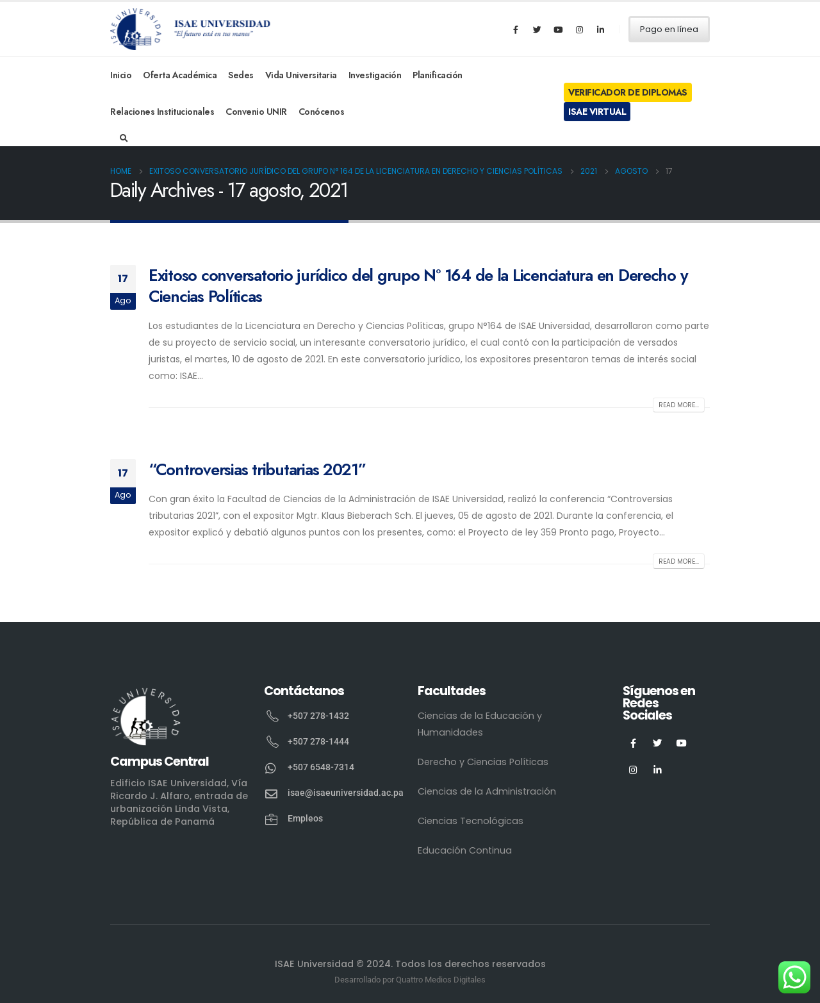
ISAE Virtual (597, 111)
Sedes (241, 75)
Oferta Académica (180, 75)
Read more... (679, 405)
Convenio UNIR (256, 111)
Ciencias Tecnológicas (470, 820)
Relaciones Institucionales (162, 111)
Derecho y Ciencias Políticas (483, 761)
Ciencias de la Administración (487, 791)
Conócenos (322, 111)
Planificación (438, 75)
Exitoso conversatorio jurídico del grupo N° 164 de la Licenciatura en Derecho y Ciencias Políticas (418, 286)
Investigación (375, 75)
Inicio (120, 75)
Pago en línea (669, 29)
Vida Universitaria (301, 75)
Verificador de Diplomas (627, 92)
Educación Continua (465, 850)
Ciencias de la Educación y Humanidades (480, 724)
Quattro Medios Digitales (441, 979)
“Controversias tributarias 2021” (257, 469)
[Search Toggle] (124, 138)
